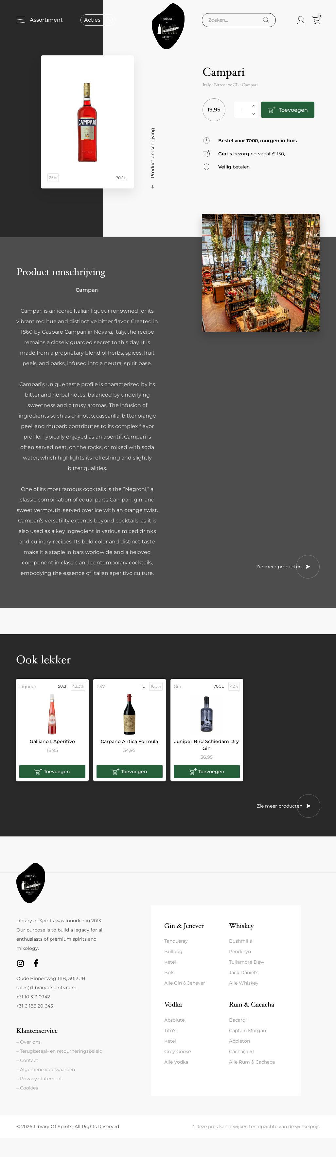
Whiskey (241, 926)
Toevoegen (293, 110)
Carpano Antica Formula (129, 741)
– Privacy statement (39, 1079)
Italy (207, 85)
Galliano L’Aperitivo (52, 741)
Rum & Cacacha (251, 1004)
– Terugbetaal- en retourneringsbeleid (59, 1051)
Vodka (173, 1004)
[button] (52, 771)
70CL (233, 85)
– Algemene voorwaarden (45, 1069)
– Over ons (28, 1042)
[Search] (265, 20)
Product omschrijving (152, 153)
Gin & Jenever (183, 926)
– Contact (27, 1060)
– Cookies (27, 1088)
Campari (250, 85)
